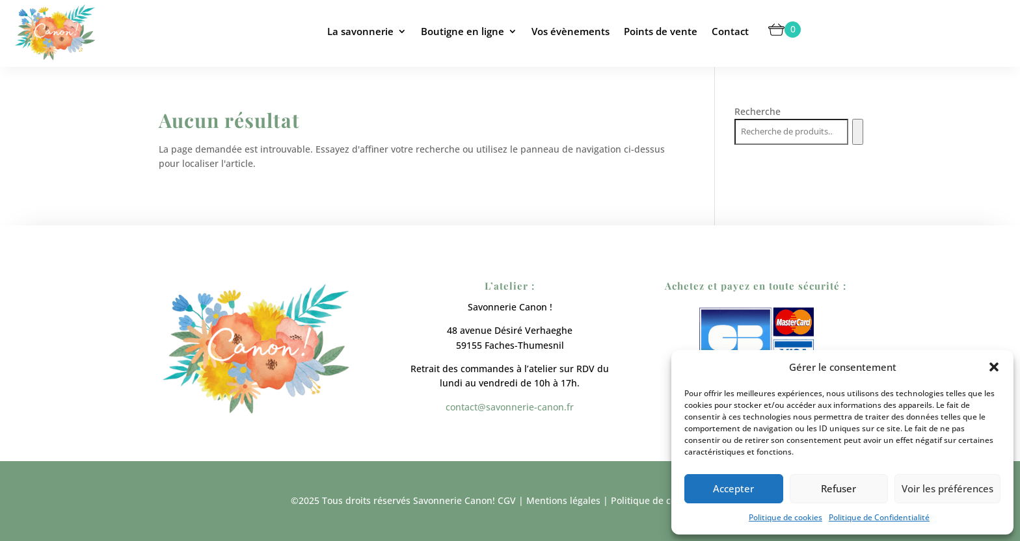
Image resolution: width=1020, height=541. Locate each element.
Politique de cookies (785, 517)
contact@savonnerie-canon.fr (510, 407)
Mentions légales (563, 500)
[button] (993, 366)
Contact (730, 31)
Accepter (733, 488)
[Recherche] (857, 132)
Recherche (757, 111)
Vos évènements (570, 31)
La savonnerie (360, 31)
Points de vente (660, 31)
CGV (507, 500)
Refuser (838, 488)
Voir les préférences (947, 488)
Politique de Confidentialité (879, 517)
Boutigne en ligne (462, 31)
